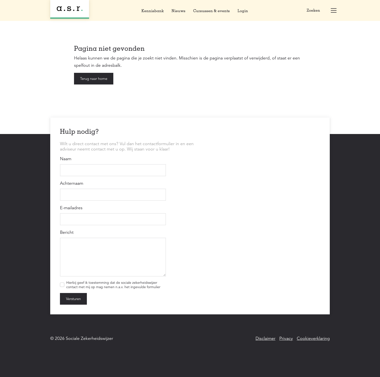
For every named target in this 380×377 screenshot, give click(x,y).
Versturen (73, 298)
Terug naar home (93, 78)
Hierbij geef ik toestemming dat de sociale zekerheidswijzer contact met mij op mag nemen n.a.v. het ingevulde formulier (113, 284)
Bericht (67, 232)
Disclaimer (265, 338)
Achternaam (71, 183)
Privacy (286, 338)
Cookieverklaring (313, 338)
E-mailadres (71, 207)
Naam (65, 158)
